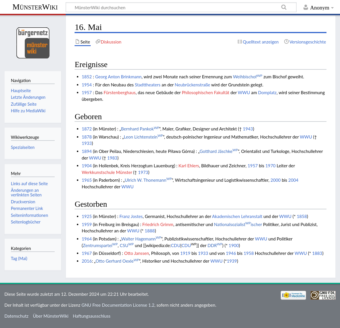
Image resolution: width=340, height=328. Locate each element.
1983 (112, 157)
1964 (87, 238)
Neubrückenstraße (192, 84)
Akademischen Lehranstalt (237, 216)
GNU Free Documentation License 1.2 (117, 305)
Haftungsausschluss (92, 315)
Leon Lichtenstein (143, 136)
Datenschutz (16, 315)
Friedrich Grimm (157, 224)
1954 (87, 84)
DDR (215, 245)
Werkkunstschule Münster (107, 172)
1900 (234, 245)
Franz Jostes (131, 216)
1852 (87, 76)
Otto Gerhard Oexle (117, 260)
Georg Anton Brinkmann (118, 76)
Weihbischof (247, 76)
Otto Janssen (136, 253)
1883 (317, 253)
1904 (87, 165)
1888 (150, 230)
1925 (87, 216)
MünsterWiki (35, 6)
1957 (87, 92)
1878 (87, 136)
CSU (127, 245)
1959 (87, 224)
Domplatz (267, 92)
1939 (232, 260)
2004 (293, 180)
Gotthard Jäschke (219, 151)
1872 (87, 128)
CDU (176, 245)
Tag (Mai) (19, 258)
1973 (143, 172)
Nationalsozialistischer (238, 224)
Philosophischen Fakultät (205, 92)
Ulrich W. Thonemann (148, 180)
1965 (87, 180)
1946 (231, 253)
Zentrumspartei (100, 245)
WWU (244, 92)
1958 (249, 253)
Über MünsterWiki (51, 315)
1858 (302, 216)
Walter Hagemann (141, 238)
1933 (87, 143)
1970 (270, 165)
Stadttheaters (147, 84)
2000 (276, 180)
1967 (87, 253)
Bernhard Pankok (140, 128)
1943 (248, 128)
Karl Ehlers (188, 165)
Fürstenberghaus (120, 92)
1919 (185, 253)
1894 (87, 151)
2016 (87, 260)
